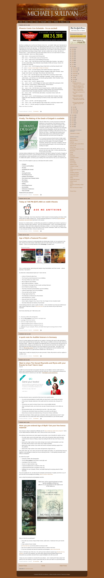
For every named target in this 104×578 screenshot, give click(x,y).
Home (20, 21)
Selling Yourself (73, 181)
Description (72, 155)
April (74, 107)
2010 (73, 124)
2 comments (35, 111)
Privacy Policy (73, 191)
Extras (49, 21)
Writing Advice (73, 138)
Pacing (71, 152)
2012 (73, 120)
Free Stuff (43, 21)
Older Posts (63, 565)
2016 (73, 66)
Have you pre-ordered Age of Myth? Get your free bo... (78, 103)
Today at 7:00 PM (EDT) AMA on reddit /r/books (38, 202)
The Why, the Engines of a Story (77, 149)
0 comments (35, 231)
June (74, 79)
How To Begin (73, 162)
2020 (73, 58)
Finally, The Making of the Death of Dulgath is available (41, 118)
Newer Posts (23, 565)
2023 (73, 53)
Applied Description (74, 176)
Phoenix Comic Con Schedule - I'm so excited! (38, 28)
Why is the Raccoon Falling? (76, 187)
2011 (73, 122)
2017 (73, 64)
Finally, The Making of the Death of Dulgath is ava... (79, 86)
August (74, 75)
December (75, 68)
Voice (71, 167)
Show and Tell (73, 145)
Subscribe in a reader (75, 133)
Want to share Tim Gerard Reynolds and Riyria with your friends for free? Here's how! (42, 364)
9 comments (35, 194)
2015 (73, 115)
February (75, 110)
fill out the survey (28, 347)
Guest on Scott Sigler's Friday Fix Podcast (38, 68)
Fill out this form (26, 545)
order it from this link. (55, 549)
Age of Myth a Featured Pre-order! (33, 238)
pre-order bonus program (54, 430)
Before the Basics (74, 140)
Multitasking (72, 161)
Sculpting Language (74, 172)
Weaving (72, 159)
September (75, 73)
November (75, 69)
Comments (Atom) (29, 568)
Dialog (71, 154)
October (74, 71)
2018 (73, 62)
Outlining (72, 142)
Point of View (73, 147)
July (74, 77)
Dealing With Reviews (75, 179)
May (74, 81)
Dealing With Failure (74, 174)
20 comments (36, 561)
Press (62, 21)
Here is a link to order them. (46, 474)
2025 (73, 49)
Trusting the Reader (74, 157)
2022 (73, 54)
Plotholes (56, 21)
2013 (73, 119)
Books (26, 21)
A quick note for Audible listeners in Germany (38, 337)
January (74, 112)
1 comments (35, 330)
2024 (73, 51)
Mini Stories (72, 150)
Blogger (68, 574)
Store (31, 21)
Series (37, 21)
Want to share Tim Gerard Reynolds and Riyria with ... (78, 99)
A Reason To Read (74, 166)
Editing (71, 177)
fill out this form (39, 306)
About (67, 21)
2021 (73, 56)
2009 (73, 126)
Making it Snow (73, 164)
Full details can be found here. (50, 372)
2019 (73, 60)
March (74, 109)
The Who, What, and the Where (77, 143)
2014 (73, 117)
